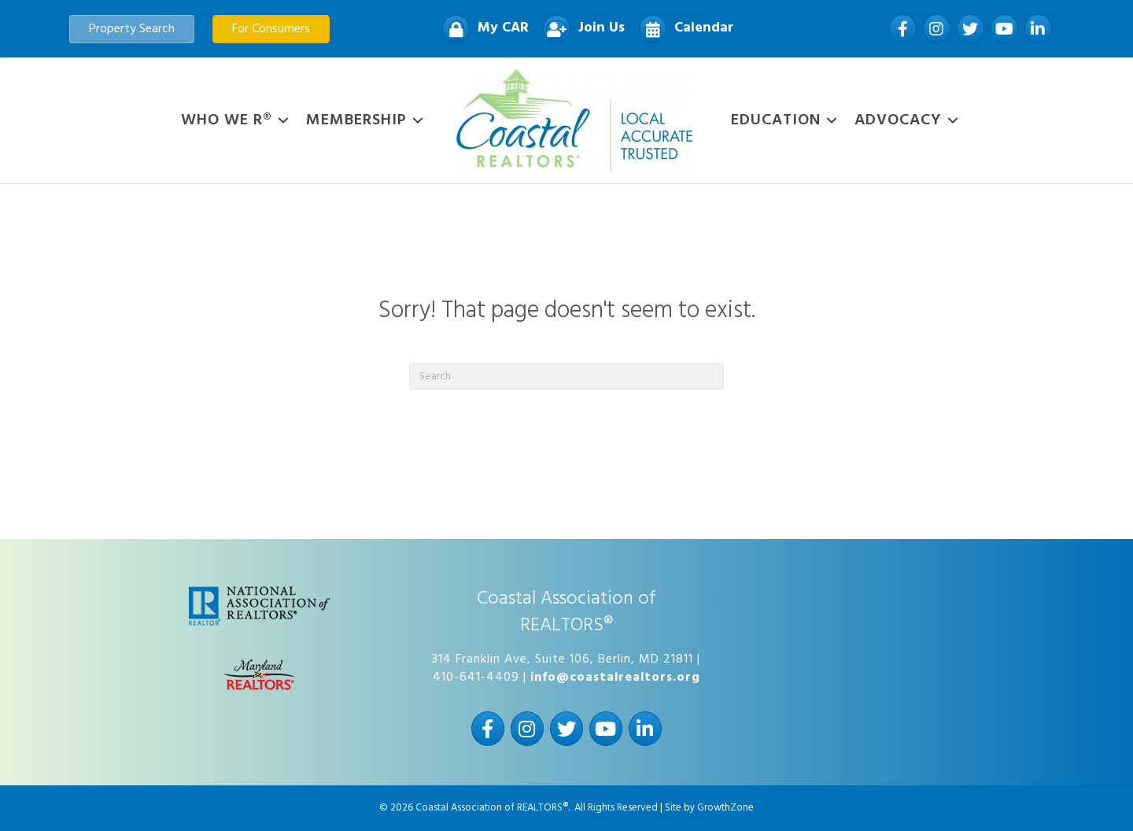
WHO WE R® (226, 120)
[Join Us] (580, 28)
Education (776, 120)
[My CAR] (481, 28)
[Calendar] (682, 28)
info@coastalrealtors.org (615, 677)
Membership (356, 120)
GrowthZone (725, 808)
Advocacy (898, 120)
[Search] (566, 376)
